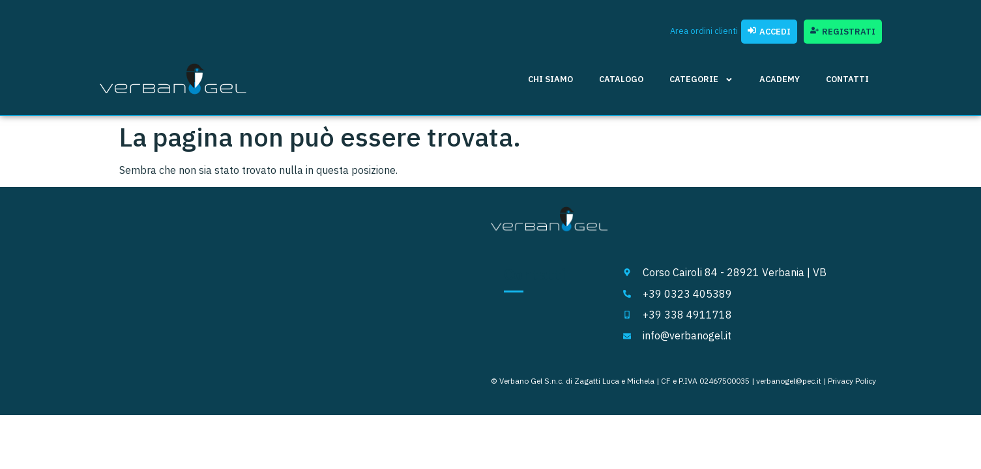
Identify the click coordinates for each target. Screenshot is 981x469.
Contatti (847, 79)
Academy (779, 79)
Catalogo (621, 79)
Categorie (701, 80)
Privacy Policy (852, 381)
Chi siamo (550, 79)
